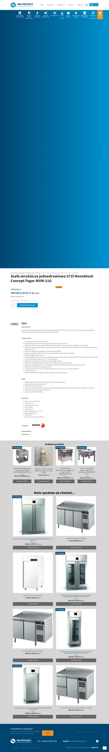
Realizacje (50, 5)
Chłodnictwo (22, 273)
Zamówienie (87, 731)
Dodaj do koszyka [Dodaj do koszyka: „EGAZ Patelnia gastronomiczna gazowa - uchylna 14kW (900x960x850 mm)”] (65, 481)
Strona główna (14, 273)
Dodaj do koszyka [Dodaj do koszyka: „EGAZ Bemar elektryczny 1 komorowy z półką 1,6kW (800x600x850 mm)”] (22, 481)
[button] (93, 4)
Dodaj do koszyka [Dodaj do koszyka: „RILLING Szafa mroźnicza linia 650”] (33, 604)
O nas (42, 5)
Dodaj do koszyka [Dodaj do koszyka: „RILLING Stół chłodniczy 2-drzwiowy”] (33, 660)
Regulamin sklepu (35, 747)
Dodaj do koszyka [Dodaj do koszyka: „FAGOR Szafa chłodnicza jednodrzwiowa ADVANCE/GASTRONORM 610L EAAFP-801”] (33, 716)
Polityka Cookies (15, 747)
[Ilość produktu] (13, 305)
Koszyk (95, 731)
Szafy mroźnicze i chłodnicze (33, 273)
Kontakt (80, 5)
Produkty (60, 5)
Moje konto (78, 731)
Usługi (70, 5)
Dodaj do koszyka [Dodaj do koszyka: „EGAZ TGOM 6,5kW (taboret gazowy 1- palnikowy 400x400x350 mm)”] (87, 481)
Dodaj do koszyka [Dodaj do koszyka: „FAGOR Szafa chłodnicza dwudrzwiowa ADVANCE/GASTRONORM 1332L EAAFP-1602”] (33, 547)
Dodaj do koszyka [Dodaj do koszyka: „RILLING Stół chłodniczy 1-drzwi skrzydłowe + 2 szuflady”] (76, 716)
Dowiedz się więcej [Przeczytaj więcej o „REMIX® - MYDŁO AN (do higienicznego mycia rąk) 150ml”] (43, 481)
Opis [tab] (14, 324)
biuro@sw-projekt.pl (78, 741)
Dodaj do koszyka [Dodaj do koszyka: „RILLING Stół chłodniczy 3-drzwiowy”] (76, 547)
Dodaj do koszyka (27, 305)
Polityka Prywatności (25, 747)
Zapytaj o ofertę (47, 733)
